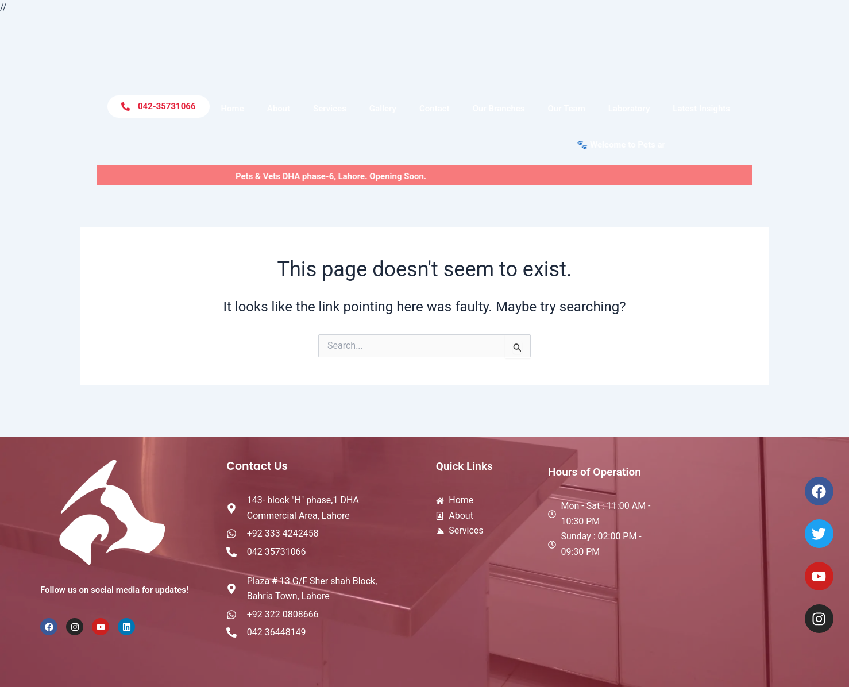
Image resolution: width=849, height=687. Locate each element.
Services (329, 108)
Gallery (382, 108)
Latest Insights (701, 108)
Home (232, 108)
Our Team (566, 108)
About (278, 108)
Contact (434, 108)
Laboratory (629, 108)
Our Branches (499, 108)
